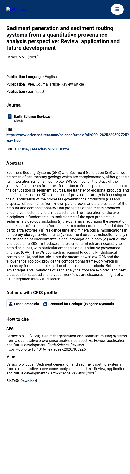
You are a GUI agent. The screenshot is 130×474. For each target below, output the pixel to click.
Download (28, 381)
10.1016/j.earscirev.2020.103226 (42, 149)
